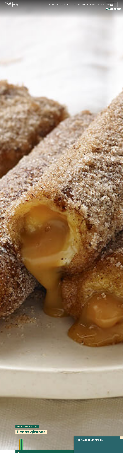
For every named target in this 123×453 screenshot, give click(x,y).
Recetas (58, 4)
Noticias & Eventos (93, 4)
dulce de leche (31, 426)
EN (108, 5)
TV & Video (67, 4)
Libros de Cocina (78, 4)
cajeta (19, 426)
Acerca (51, 4)
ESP (111, 5)
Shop (102, 4)
